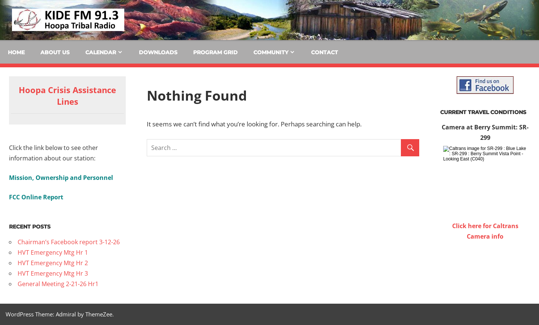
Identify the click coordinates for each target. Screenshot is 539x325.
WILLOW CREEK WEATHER (485, 270)
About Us (55, 52)
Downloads (158, 52)
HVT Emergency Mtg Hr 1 (53, 252)
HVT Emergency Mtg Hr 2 (53, 263)
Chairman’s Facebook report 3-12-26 (69, 242)
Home (16, 52)
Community (270, 52)
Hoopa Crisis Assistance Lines (67, 95)
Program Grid (215, 52)
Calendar (100, 52)
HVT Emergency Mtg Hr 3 (53, 273)
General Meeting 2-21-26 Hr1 (58, 284)
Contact (324, 52)
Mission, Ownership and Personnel (61, 178)
